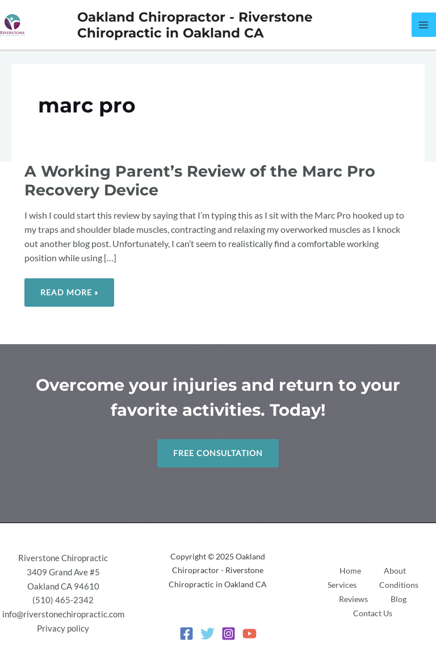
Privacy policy (63, 628)
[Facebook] (186, 633)
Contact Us (372, 613)
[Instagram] (228, 633)
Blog (398, 599)
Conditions (398, 585)
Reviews (353, 599)
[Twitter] (207, 633)
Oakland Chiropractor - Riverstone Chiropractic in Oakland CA (195, 25)
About (395, 570)
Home (350, 570)
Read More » (69, 287)
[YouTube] (249, 633)
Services (342, 585)
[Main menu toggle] (424, 24)
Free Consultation (218, 453)
